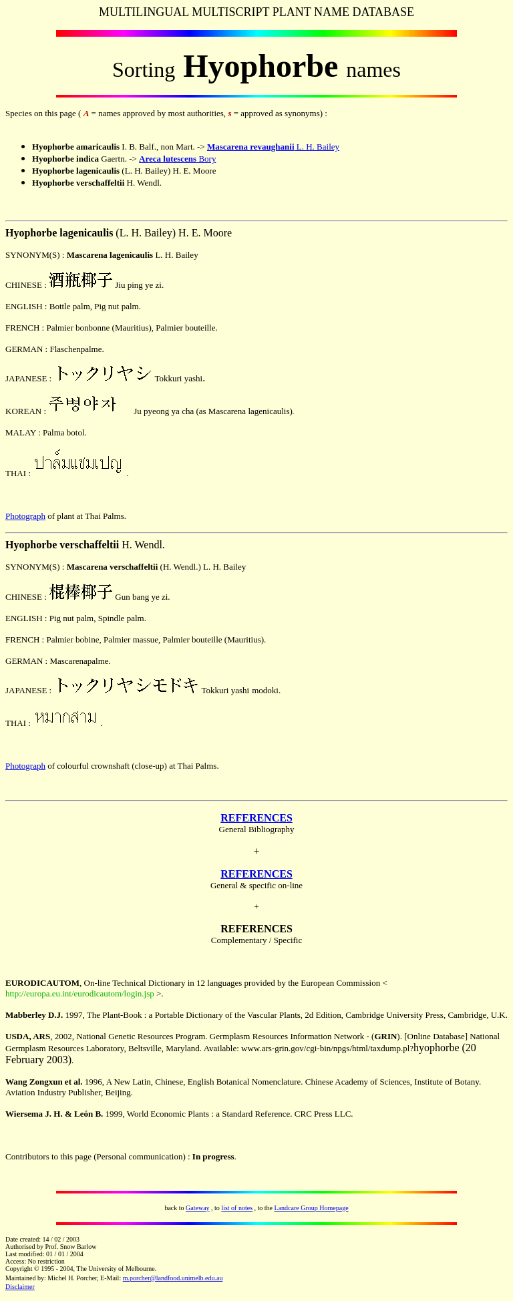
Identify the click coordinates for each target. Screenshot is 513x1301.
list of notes (236, 1208)
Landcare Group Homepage (312, 1208)
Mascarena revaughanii (251, 147)
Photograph (25, 516)
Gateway (198, 1208)
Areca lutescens (167, 159)
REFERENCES (256, 817)
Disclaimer (20, 1286)
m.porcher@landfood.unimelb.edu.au (173, 1278)
